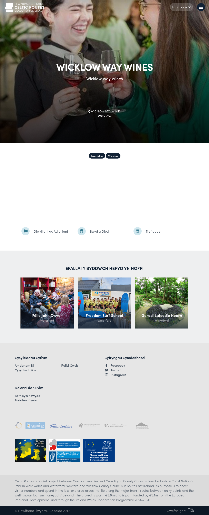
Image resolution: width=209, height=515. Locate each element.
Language (181, 7)
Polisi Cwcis (69, 365)
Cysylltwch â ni (26, 370)
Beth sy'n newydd (27, 395)
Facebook (114, 365)
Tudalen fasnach (27, 400)
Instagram (115, 375)
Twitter (112, 370)
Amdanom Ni (24, 365)
